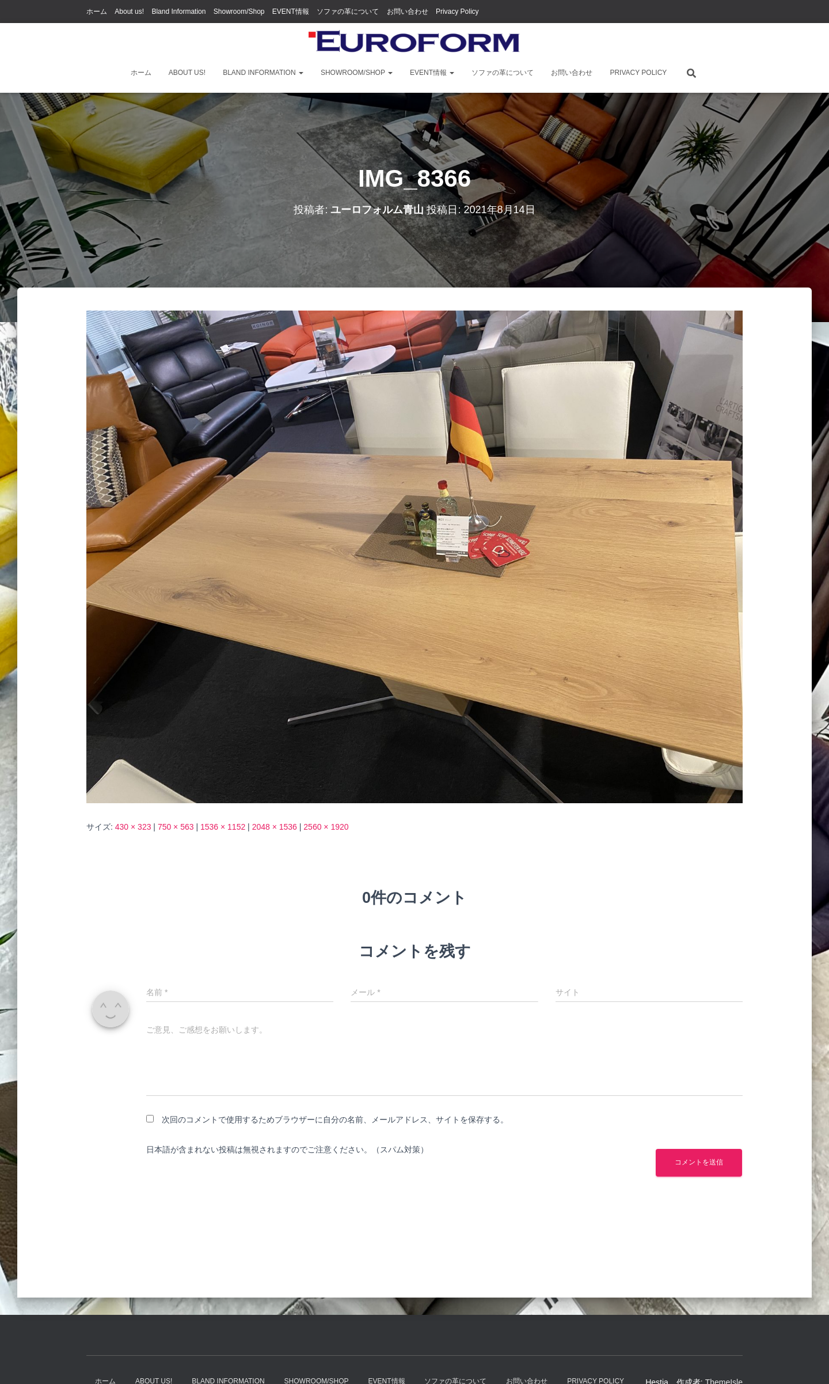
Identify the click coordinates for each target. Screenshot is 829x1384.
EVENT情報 (290, 11)
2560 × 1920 (325, 826)
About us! (129, 11)
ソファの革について (348, 11)
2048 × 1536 (274, 826)
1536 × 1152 (222, 826)
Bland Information (178, 11)
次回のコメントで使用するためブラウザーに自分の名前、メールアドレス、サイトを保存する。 (335, 1119)
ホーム (96, 11)
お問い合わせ (407, 11)
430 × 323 (133, 826)
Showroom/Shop (239, 11)
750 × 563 (176, 826)
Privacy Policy (457, 11)
